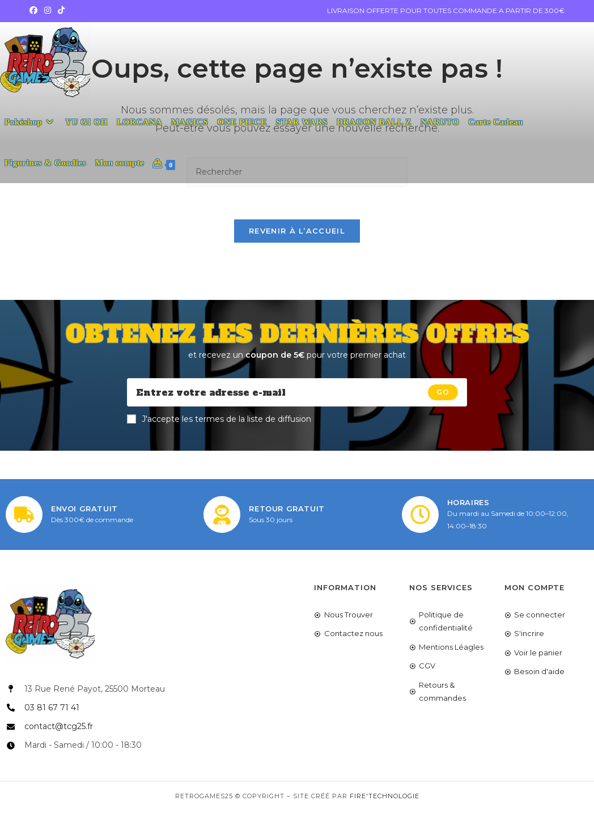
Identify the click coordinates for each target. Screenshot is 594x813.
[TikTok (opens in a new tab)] (61, 10)
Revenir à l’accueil (297, 232)
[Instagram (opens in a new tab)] (47, 10)
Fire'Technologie (384, 798)
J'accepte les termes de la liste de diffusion (219, 421)
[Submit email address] (443, 394)
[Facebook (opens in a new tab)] (35, 10)
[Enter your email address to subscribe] (297, 394)
